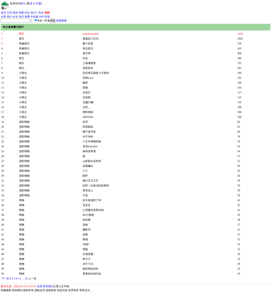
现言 (15, 12)
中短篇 (34, 16)
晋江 (23, 3)
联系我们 (48, 286)
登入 (32, 3)
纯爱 (21, 12)
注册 (38, 3)
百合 (41, 12)
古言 (9, 12)
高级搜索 (61, 20)
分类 (3, 16)
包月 (21, 16)
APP (41, 16)
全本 (15, 16)
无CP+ (34, 12)
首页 (3, 12)
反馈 (47, 16)
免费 (27, 16)
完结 (47, 12)
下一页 (5, 278)
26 (26, 278)
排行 (9, 16)
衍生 (27, 12)
